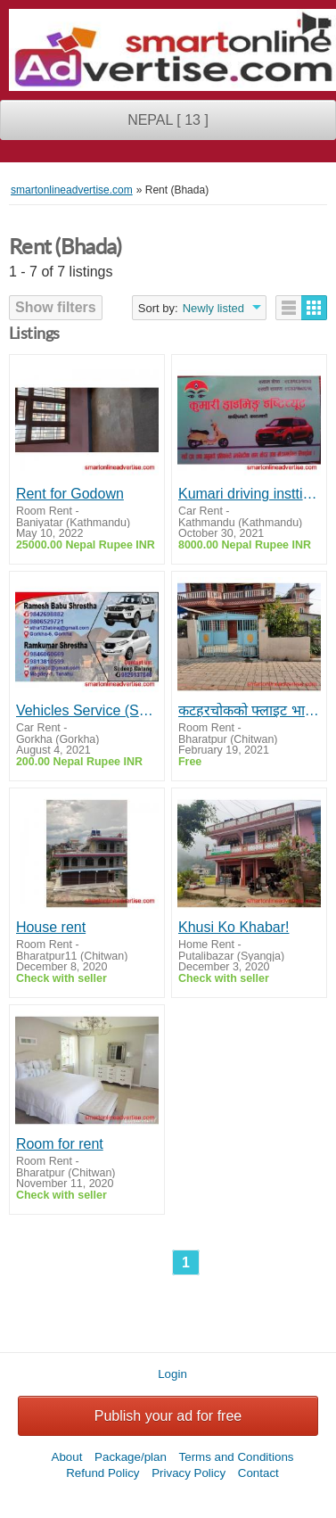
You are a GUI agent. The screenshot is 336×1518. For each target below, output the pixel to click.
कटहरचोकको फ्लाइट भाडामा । (249, 710)
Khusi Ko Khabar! (234, 927)
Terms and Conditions (236, 1457)
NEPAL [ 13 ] (168, 120)
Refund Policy (102, 1473)
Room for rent (59, 1143)
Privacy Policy (188, 1473)
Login (172, 1374)
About (67, 1457)
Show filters (55, 307)
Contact (258, 1473)
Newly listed (213, 308)
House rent (51, 927)
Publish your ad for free (168, 1415)
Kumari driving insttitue (249, 493)
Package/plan (130, 1457)
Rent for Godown (70, 493)
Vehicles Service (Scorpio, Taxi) (87, 710)
